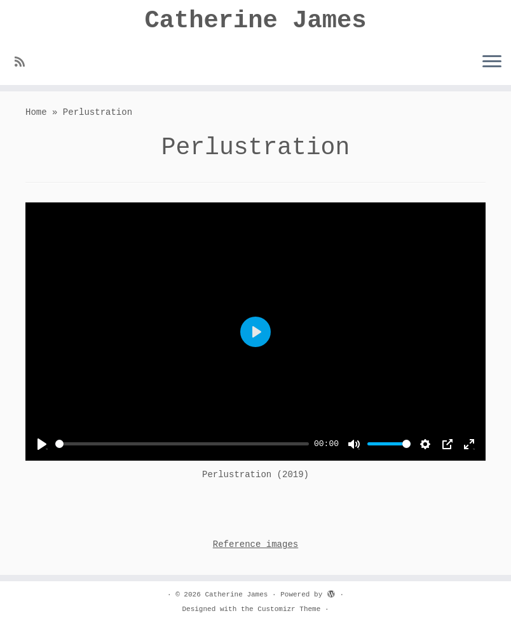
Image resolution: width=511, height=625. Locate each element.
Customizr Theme (288, 609)
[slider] (182, 448)
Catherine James (255, 22)
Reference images (255, 548)
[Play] (42, 447)
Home (36, 116)
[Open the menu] (491, 64)
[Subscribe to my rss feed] (24, 64)
